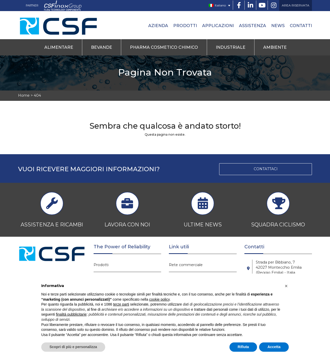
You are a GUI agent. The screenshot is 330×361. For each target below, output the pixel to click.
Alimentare (58, 47)
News (278, 25)
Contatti (301, 25)
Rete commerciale (186, 264)
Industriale (230, 47)
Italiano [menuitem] (220, 5)
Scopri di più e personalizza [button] (73, 347)
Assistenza (252, 25)
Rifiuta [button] (243, 347)
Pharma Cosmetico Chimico (164, 47)
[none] (219, 5)
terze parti (121, 304)
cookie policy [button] (159, 299)
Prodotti (185, 25)
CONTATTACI (266, 169)
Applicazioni (218, 25)
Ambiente (275, 47)
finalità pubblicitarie (71, 314)
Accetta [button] (273, 347)
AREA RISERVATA (295, 5)
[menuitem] (219, 5)
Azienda (158, 25)
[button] (286, 286)
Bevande (101, 47)
